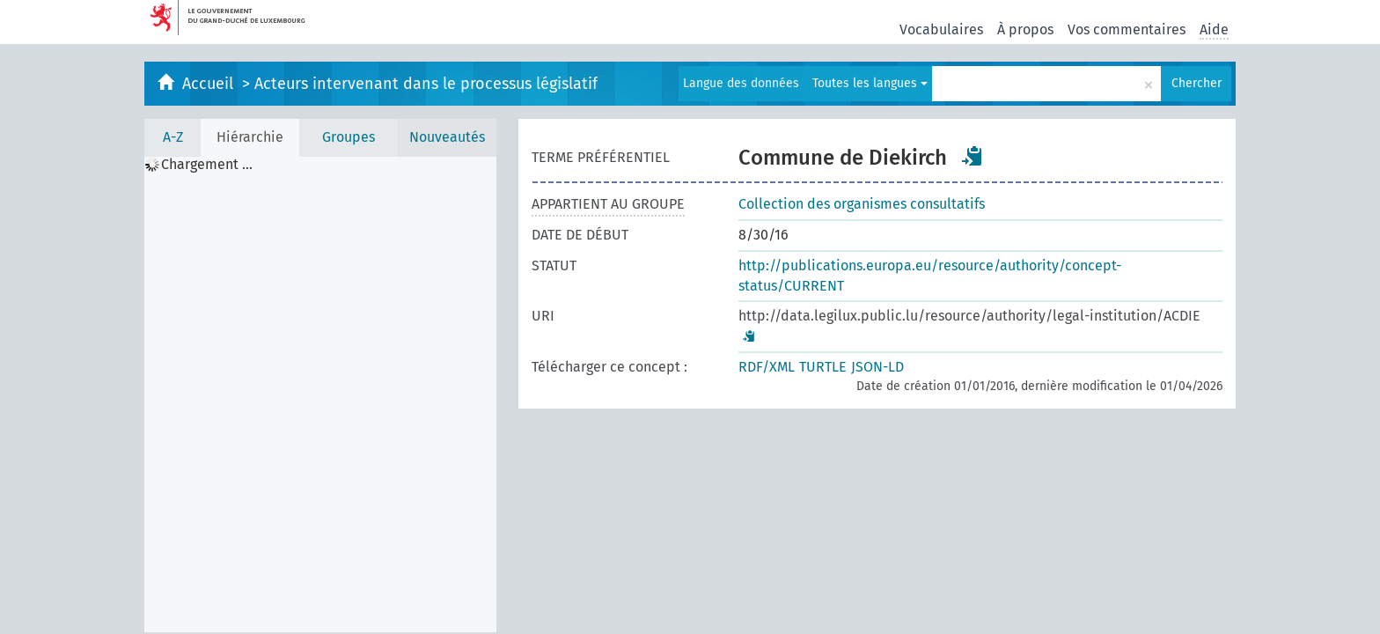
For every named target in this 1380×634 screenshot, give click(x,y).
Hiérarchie (250, 137)
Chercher (1196, 83)
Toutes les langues (870, 83)
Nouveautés (447, 137)
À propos (1025, 29)
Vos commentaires (1126, 29)
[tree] (320, 394)
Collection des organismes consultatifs (861, 203)
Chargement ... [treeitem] (207, 165)
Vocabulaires (941, 29)
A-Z (173, 137)
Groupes (348, 137)
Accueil (210, 83)
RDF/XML (766, 366)
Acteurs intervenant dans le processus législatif (426, 83)
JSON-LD (877, 366)
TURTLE (823, 366)
